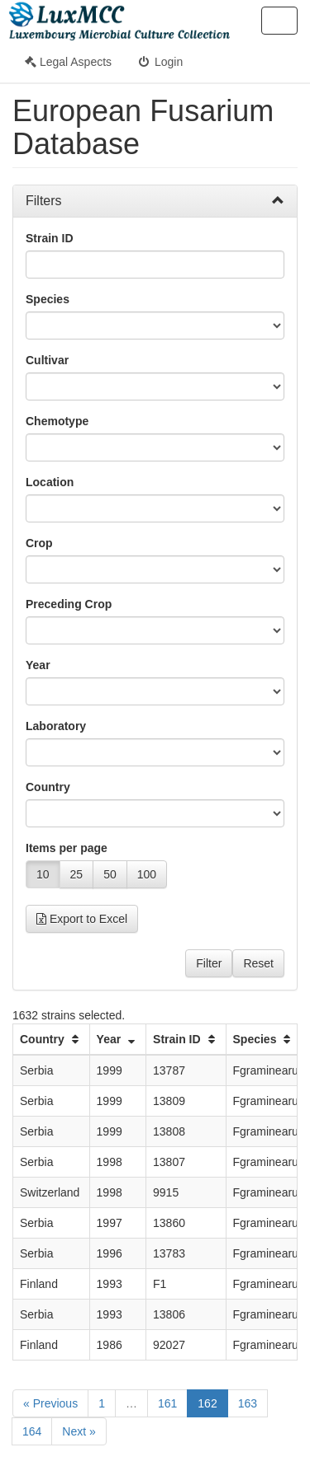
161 (167, 1403)
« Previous (50, 1403)
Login (159, 61)
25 (76, 874)
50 (110, 874)
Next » (78, 1431)
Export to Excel (81, 918)
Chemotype (57, 421)
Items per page (66, 848)
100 (146, 874)
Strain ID (50, 238)
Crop (39, 543)
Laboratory (56, 726)
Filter (209, 963)
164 (31, 1431)
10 (43, 874)
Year (38, 665)
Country (48, 787)
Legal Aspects (68, 61)
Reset (258, 963)
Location (50, 482)
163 (247, 1403)
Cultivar (47, 360)
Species (47, 299)
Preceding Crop (69, 604)
